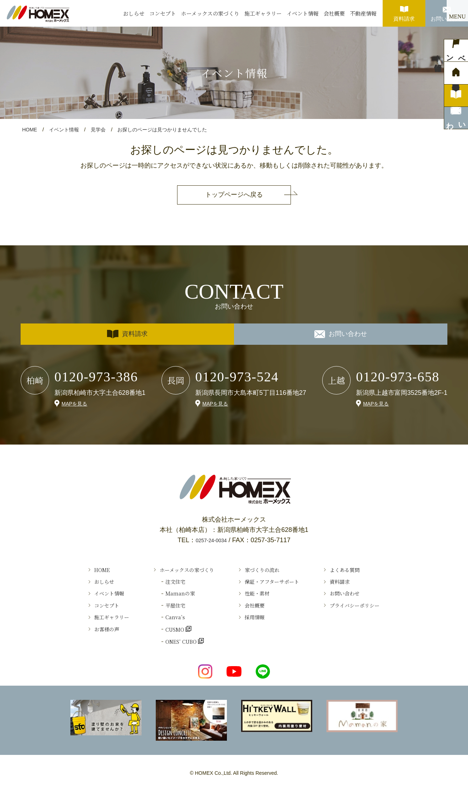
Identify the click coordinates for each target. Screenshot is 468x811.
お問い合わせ (447, 11)
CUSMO (161, 649)
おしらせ (133, 13)
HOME (30, 129)
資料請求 (404, 11)
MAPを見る (76, 403)
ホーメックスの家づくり (210, 13)
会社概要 (334, 13)
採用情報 (255, 633)
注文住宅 (161, 587)
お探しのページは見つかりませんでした (170, 129)
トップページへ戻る (234, 194)
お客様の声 (83, 649)
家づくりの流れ (265, 571)
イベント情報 (303, 13)
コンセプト (162, 13)
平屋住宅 (161, 618)
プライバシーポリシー (375, 618)
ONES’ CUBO (169, 664)
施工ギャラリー (263, 13)
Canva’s (160, 633)
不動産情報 (363, 13)
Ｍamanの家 (166, 602)
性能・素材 (259, 602)
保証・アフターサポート (278, 587)
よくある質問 (363, 571)
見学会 (102, 129)
